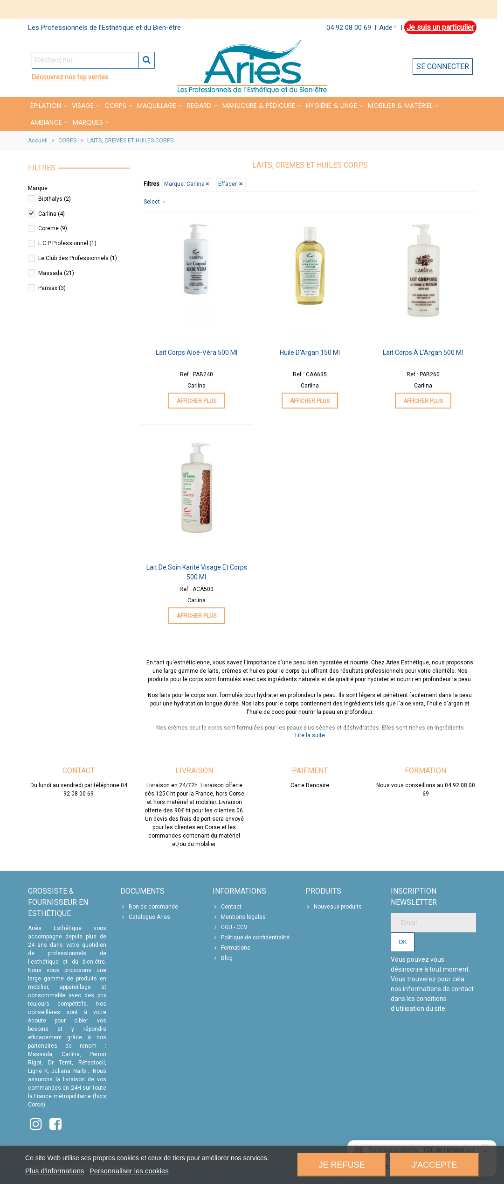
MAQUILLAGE (156, 105)
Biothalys (54, 199)
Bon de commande (149, 906)
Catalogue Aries (145, 917)
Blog (223, 958)
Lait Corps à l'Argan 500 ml (423, 352)
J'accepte (434, 1165)
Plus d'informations (54, 1171)
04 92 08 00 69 (348, 27)
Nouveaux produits (333, 906)
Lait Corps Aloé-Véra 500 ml (196, 352)
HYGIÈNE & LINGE (331, 105)
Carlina (51, 214)
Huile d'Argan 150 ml (310, 352)
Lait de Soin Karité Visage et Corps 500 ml (196, 572)
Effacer (231, 184)
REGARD (199, 105)
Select (155, 201)
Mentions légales (239, 917)
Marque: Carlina (187, 184)
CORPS (115, 105)
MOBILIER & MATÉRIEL (400, 105)
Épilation (45, 105)
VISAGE (83, 105)
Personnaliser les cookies (129, 1171)
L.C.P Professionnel (67, 243)
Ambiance (46, 122)
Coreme (52, 228)
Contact (227, 906)
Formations (231, 948)
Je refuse (342, 1165)
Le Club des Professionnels (77, 258)
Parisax (52, 288)
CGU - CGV (230, 927)
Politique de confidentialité (251, 937)
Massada (56, 273)
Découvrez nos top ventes (70, 77)
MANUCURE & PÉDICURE (258, 105)
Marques (88, 122)
